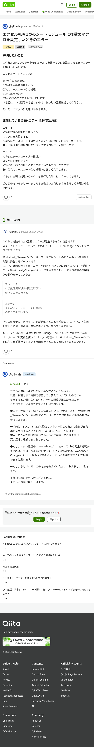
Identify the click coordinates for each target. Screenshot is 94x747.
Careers (36, 725)
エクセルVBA (35, 46)
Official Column (40, 679)
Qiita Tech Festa (40, 690)
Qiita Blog (37, 731)
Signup (85, 4)
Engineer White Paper (43, 700)
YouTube (65, 690)
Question (34, 11)
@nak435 (11, 231)
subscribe (83, 197)
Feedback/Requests (13, 695)
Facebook (66, 685)
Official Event (74, 11)
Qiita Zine (8, 725)
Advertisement (10, 706)
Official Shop (9, 731)
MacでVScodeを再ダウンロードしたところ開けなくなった (32, 555)
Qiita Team (8, 720)
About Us (36, 720)
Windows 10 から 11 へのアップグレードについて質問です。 (33, 543)
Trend (7, 11)
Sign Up (54, 519)
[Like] (6, 197)
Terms (6, 674)
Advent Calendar (40, 685)
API (33, 706)
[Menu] (87, 374)
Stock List (19, 11)
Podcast (65, 695)
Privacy (6, 679)
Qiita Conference (52, 11)
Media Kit (7, 690)
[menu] (87, 26)
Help (5, 700)
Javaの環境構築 (10, 566)
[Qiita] (9, 4)
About (6, 669)
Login (72, 4)
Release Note (38, 669)
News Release (39, 736)
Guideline (8, 685)
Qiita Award (38, 695)
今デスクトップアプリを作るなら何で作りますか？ (28, 578)
